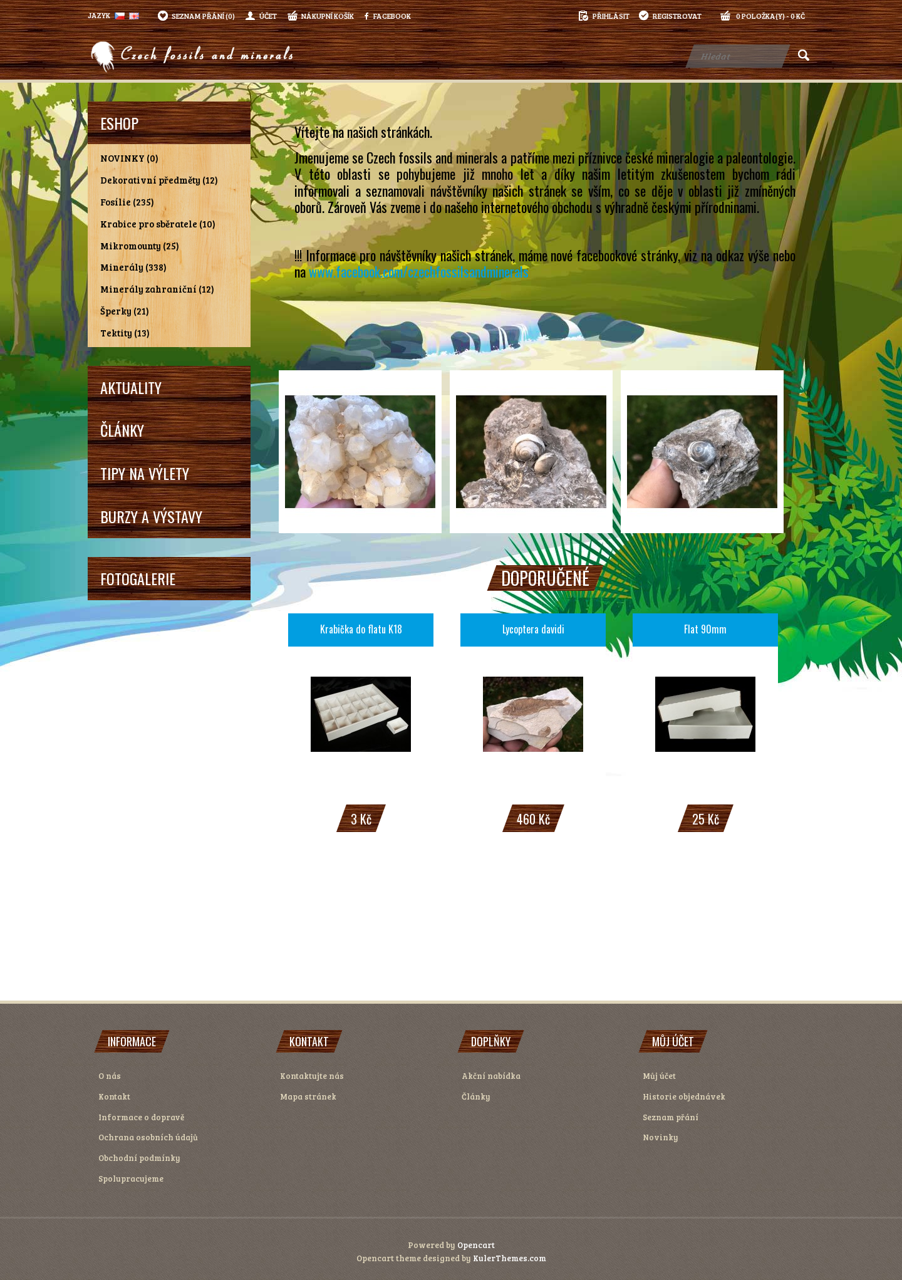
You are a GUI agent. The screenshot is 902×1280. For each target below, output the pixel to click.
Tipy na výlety (144, 473)
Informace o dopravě (141, 1117)
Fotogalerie (137, 578)
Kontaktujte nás (312, 1075)
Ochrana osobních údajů (148, 1137)
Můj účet (659, 1075)
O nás (109, 1075)
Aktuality (131, 387)
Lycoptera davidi (533, 629)
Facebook (388, 16)
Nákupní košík (327, 16)
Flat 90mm (705, 629)
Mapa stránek (308, 1096)
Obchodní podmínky (139, 1157)
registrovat (677, 16)
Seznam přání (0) (203, 16)
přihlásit (611, 16)
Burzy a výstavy (151, 516)
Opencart (476, 1245)
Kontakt (114, 1096)
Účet (268, 16)
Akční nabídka (491, 1075)
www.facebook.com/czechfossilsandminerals (419, 271)
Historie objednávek (684, 1096)
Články (122, 430)
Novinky (660, 1137)
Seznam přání (670, 1117)
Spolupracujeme (130, 1178)
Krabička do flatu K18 (361, 629)
